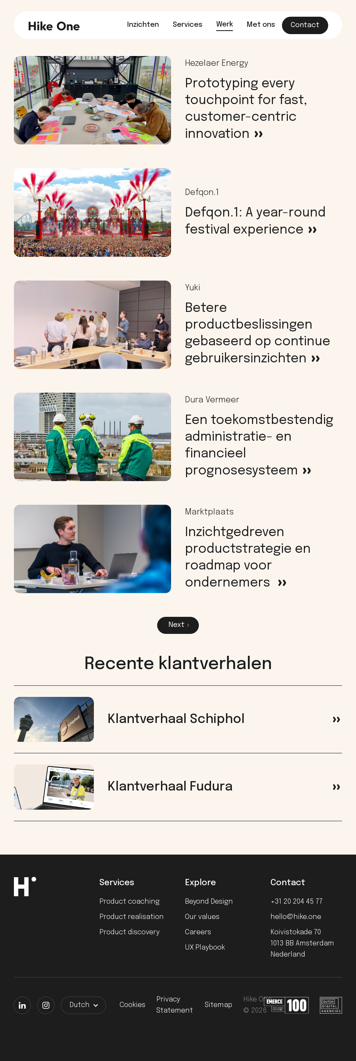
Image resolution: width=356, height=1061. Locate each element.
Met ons (261, 25)
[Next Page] (178, 625)
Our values (202, 917)
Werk (224, 24)
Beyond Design (209, 901)
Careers (198, 932)
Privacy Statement (174, 1005)
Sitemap (218, 1005)
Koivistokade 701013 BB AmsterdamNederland (302, 943)
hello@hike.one (295, 917)
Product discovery (129, 932)
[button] (83, 1005)
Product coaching (129, 901)
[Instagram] (46, 1005)
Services (187, 25)
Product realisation (131, 917)
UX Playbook (205, 947)
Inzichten (143, 25)
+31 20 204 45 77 (296, 901)
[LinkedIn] (22, 1005)
